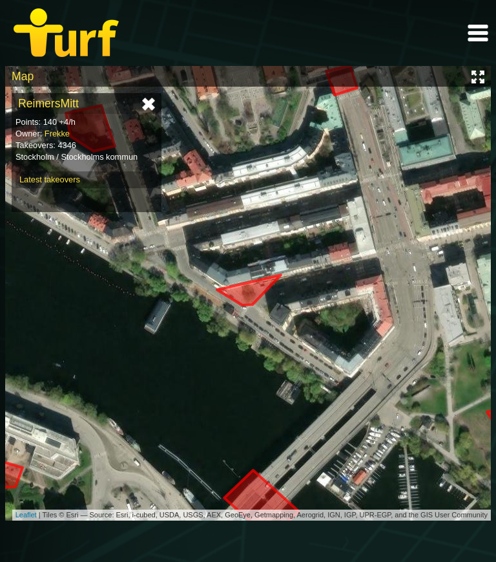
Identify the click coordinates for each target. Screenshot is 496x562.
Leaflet (26, 515)
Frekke (57, 133)
